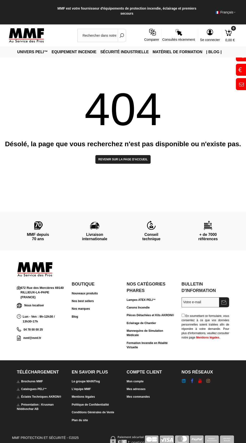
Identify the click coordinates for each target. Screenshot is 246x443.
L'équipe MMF (81, 389)
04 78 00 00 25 (33, 329)
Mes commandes (138, 396)
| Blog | (213, 52)
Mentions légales (207, 337)
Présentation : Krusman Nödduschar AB (35, 406)
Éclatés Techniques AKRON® (39, 397)
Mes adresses (136, 389)
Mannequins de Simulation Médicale (145, 333)
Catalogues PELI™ (32, 389)
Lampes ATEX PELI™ (141, 300)
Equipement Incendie (74, 52)
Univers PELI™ (32, 52)
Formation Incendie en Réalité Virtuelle (147, 345)
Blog (75, 316)
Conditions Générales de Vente (93, 412)
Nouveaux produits (85, 293)
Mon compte (135, 381)
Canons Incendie (138, 307)
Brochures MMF (30, 381)
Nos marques (81, 308)
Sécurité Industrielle (124, 52)
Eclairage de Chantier (141, 323)
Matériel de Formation (177, 52)
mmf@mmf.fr (32, 338)
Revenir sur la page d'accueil (123, 159)
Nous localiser (30, 305)
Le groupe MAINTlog (86, 381)
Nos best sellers (83, 301)
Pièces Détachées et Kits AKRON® (150, 315)
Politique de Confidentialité (90, 404)
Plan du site (80, 420)
